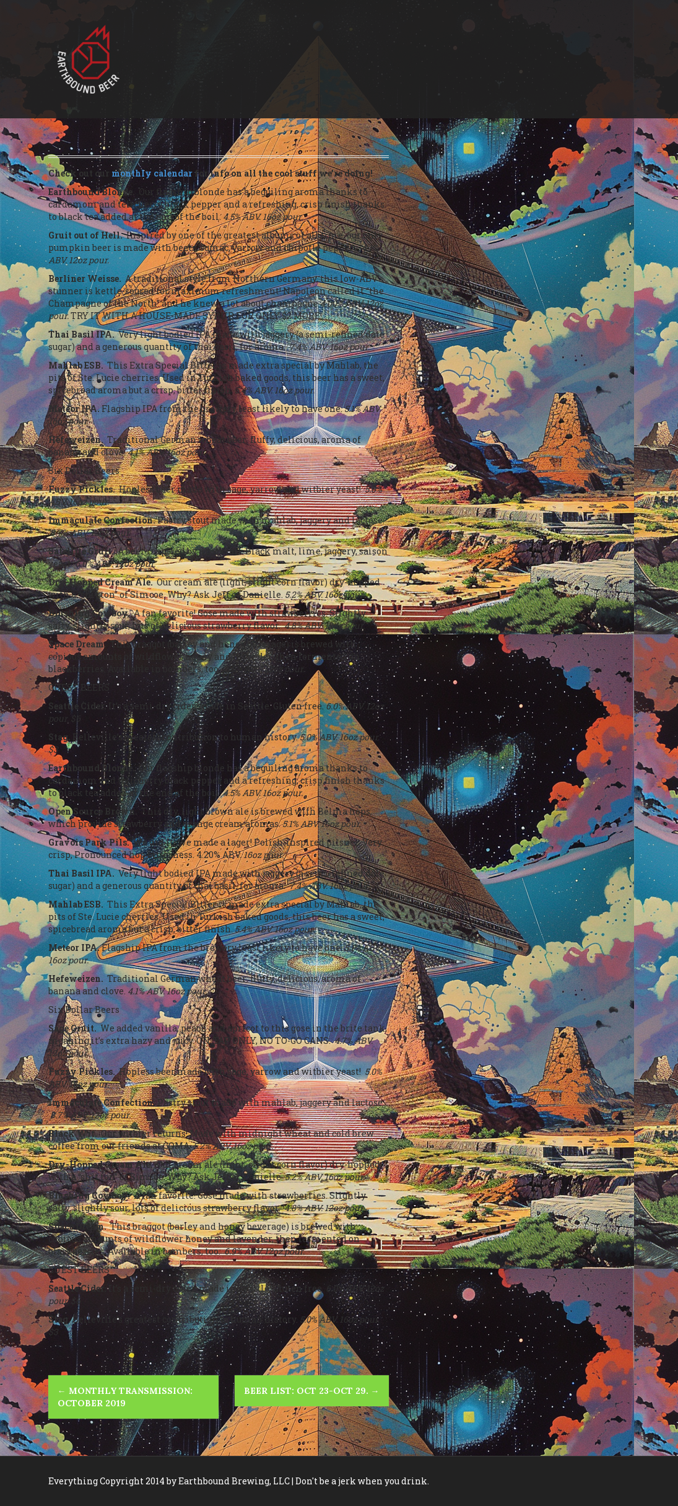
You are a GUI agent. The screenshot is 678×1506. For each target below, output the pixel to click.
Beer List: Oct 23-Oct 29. (312, 1390)
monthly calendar (152, 173)
